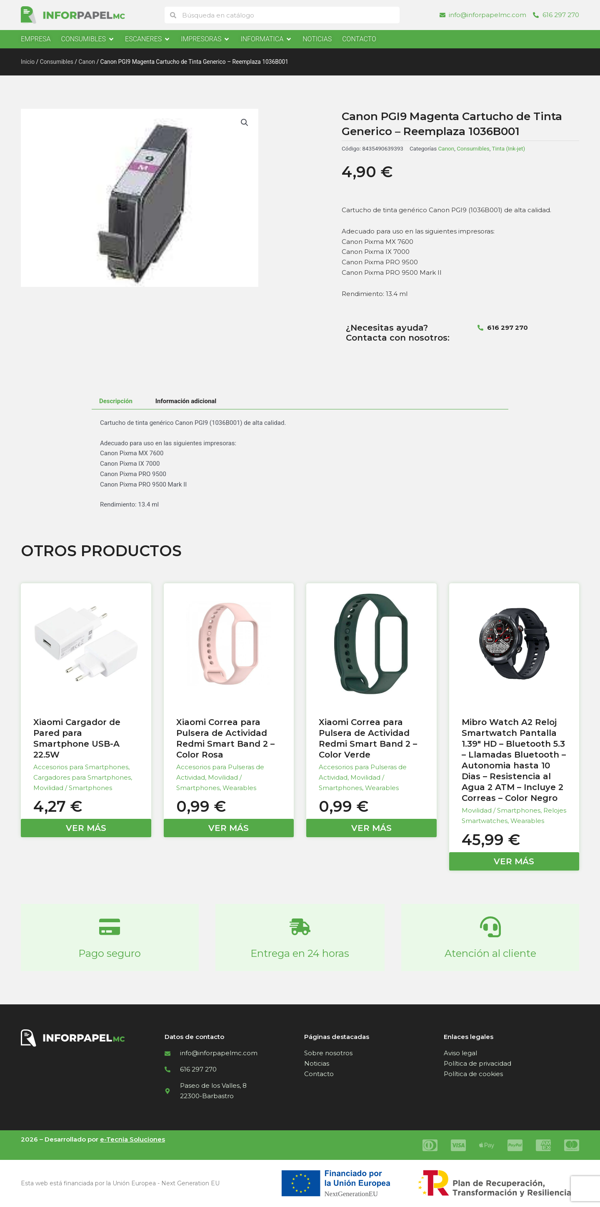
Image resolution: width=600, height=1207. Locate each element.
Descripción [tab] (115, 401)
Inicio (28, 61)
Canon (86, 61)
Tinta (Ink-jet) (508, 148)
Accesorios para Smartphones (80, 767)
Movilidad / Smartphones (72, 788)
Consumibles (56, 61)
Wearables (239, 788)
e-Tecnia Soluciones (132, 1139)
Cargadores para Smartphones (82, 777)
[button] (244, 122)
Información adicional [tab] (186, 401)
